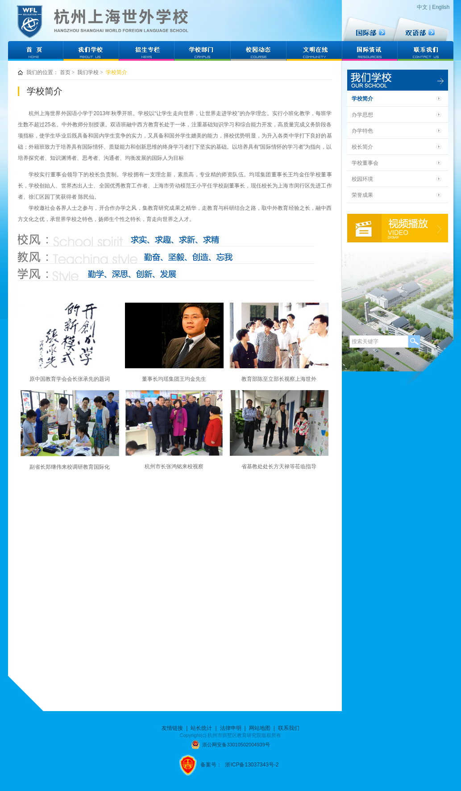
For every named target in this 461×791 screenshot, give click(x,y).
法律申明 (230, 728)
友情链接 (172, 728)
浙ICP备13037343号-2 (251, 765)
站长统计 (201, 728)
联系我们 (288, 728)
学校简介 (116, 72)
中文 (422, 7)
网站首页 (35, 47)
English (440, 7)
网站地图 (259, 728)
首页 (65, 72)
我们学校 (88, 72)
